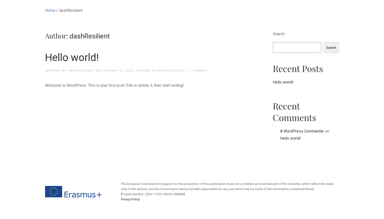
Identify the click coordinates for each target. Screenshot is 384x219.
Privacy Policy (130, 199)
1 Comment (198, 70)
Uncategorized (171, 70)
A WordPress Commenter (302, 131)
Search (279, 34)
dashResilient (81, 70)
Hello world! (72, 57)
